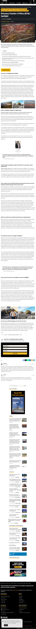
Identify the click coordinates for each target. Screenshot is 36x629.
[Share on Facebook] (3, 19)
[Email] (9, 19)
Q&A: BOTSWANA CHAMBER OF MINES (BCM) (9, 54)
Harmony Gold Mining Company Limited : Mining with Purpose (15, 490)
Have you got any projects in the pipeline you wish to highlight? (12, 64)
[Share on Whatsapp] (6, 19)
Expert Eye (17, 506)
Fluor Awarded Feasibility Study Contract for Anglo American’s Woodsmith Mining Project (15, 419)
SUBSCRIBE (15, 353)
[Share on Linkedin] (7, 19)
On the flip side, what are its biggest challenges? (10, 62)
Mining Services (17, 486)
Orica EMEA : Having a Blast (14, 542)
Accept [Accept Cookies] (6, 625)
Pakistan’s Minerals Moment (14, 505)
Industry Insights (18, 503)
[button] (2, 1)
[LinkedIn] (33, 375)
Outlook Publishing (16, 590)
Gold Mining (17, 492)
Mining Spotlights (24, 10)
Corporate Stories (15, 10)
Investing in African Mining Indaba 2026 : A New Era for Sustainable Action (14, 466)
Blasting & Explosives (12, 545)
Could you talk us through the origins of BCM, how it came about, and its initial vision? (16, 56)
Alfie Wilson (4, 21)
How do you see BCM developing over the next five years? (11, 65)
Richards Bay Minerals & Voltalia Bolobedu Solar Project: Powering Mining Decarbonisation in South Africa (14, 427)
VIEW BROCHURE (5, 70)
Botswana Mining (22, 9)
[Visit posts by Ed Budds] (2, 375)
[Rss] (34, 364)
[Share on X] (4, 19)
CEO (21, 334)
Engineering (17, 481)
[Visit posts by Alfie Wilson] (2, 364)
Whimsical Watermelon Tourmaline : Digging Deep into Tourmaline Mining (14, 520)
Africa (3, 9)
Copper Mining (18, 530)
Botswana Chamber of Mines (12, 9)
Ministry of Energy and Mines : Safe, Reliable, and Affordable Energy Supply (15, 500)
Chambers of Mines (6, 10)
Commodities (17, 477)
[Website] (30, 364)
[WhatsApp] (33, 364)
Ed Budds (7, 21)
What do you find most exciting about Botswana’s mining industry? (13, 60)
